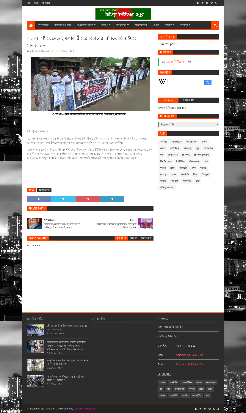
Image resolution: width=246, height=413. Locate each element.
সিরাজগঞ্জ (187, 181)
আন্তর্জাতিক (141, 25)
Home (29, 2)
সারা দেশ (174, 181)
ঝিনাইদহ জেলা (85, 25)
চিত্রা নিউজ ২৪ (176, 62)
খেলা (156, 25)
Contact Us (45, 2)
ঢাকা (206, 161)
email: (161, 354)
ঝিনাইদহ (185, 155)
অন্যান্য (184, 25)
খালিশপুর (188, 148)
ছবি (168, 389)
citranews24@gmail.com (190, 364)
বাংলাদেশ (121, 25)
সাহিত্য (168, 25)
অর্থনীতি (163, 142)
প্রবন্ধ (172, 168)
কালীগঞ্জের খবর (62, 25)
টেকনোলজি (194, 161)
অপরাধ (162, 382)
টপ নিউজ (180, 161)
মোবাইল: (162, 345)
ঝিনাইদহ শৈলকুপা (201, 155)
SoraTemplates (47, 408)
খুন (197, 148)
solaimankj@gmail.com (189, 354)
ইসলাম (204, 142)
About (36, 2)
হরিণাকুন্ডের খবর (167, 187)
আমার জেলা (192, 142)
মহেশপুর (163, 174)
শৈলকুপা (205, 174)
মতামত (203, 168)
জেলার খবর (173, 155)
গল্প (161, 155)
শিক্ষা (195, 174)
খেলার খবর (208, 148)
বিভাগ (104, 25)
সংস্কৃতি (163, 181)
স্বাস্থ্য (197, 181)
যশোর (174, 174)
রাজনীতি (185, 174)
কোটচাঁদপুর (174, 148)
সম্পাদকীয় (43, 25)
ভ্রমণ (194, 168)
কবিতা (162, 148)
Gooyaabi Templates (85, 408)
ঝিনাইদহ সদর (44, 190)
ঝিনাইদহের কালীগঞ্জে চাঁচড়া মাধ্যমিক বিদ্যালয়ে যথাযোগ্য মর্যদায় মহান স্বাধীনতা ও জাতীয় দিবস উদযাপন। (66, 346)
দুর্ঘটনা (163, 168)
